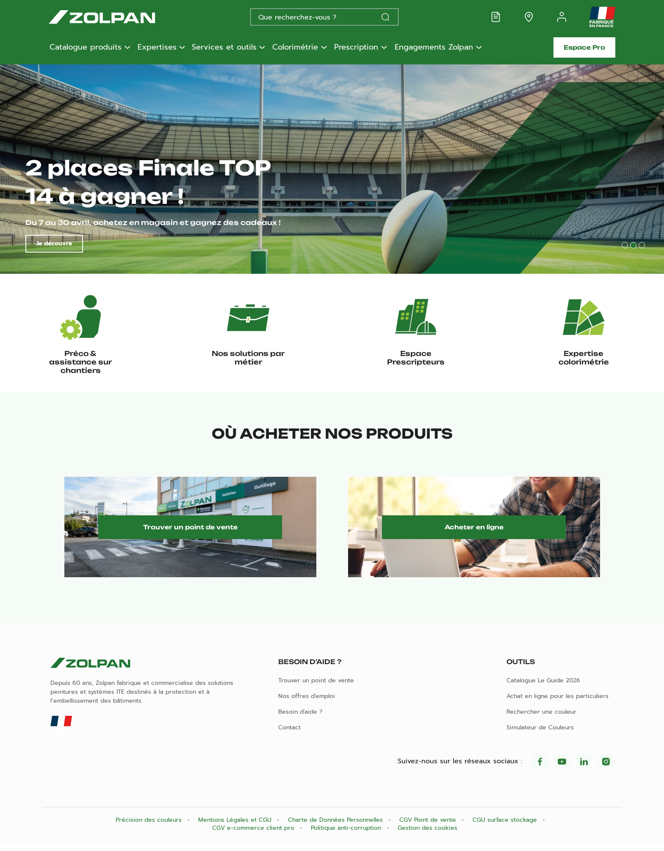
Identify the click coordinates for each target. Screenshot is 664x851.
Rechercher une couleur (541, 720)
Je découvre (54, 243)
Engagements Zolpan (434, 47)
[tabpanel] (332, 168)
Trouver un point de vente (190, 532)
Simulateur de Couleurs (540, 735)
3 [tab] (642, 245)
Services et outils (224, 47)
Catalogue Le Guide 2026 (543, 688)
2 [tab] (633, 245)
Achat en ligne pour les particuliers (557, 704)
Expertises (157, 47)
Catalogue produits (86, 47)
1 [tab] (625, 245)
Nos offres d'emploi (306, 704)
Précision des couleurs (150, 828)
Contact (289, 735)
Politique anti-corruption (347, 836)
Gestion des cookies (427, 836)
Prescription (356, 47)
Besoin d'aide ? (300, 720)
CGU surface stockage (506, 828)
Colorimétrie (295, 47)
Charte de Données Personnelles (336, 828)
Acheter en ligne (474, 532)
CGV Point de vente (428, 828)
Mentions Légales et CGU (236, 828)
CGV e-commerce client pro (254, 836)
